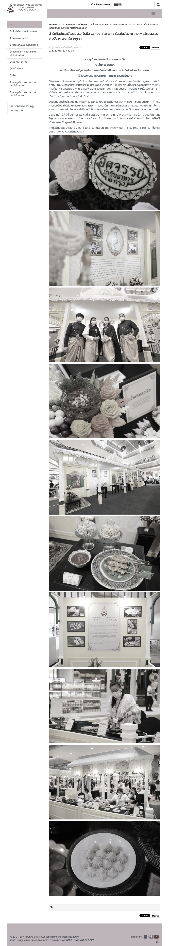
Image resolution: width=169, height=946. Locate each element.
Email (155, 47)
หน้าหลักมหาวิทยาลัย (100, 4)
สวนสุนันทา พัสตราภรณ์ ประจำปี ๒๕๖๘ (23, 53)
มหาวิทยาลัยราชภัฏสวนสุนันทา (22, 108)
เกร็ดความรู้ (16, 68)
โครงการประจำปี (19, 38)
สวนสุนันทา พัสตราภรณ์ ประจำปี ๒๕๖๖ (23, 94)
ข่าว (11, 24)
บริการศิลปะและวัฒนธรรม (24, 45)
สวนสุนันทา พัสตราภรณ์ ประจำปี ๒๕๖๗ (23, 83)
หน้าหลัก (53, 24)
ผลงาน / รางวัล (18, 62)
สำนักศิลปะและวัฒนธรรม (23, 31)
